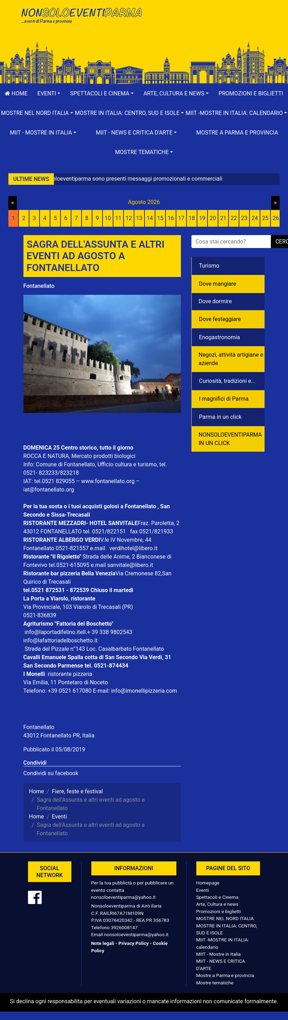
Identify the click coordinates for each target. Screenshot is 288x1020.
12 (129, 218)
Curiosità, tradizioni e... (227, 381)
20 (213, 218)
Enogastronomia (219, 337)
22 (234, 218)
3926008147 (124, 927)
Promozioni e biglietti (218, 911)
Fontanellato (39, 286)
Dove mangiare (218, 283)
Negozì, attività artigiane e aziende (231, 358)
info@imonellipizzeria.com (144, 690)
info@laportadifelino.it (52, 632)
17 (181, 218)
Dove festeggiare (220, 319)
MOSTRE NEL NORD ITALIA (225, 918)
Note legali (102, 943)
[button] (49, 93)
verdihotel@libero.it (133, 548)
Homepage (207, 883)
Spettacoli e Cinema (217, 897)
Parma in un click (220, 417)
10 (108, 218)
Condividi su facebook (50, 773)
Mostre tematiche (215, 982)
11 (118, 218)
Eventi (202, 890)
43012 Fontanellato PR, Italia (58, 735)
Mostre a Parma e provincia (237, 132)
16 (171, 218)
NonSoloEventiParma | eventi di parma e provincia (81, 20)
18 (192, 218)
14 (150, 218)
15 (160, 218)
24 (255, 218)
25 (265, 218)
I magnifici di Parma (224, 398)
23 (244, 218)
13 (139, 218)
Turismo (209, 265)
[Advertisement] (207, 28)
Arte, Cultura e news (217, 904)
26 (276, 218)
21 (223, 218)
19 (202, 218)
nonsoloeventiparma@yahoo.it (123, 897)
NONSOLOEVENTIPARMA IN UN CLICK (230, 438)
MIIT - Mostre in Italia (218, 954)
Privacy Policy (133, 943)
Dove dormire (215, 301)
